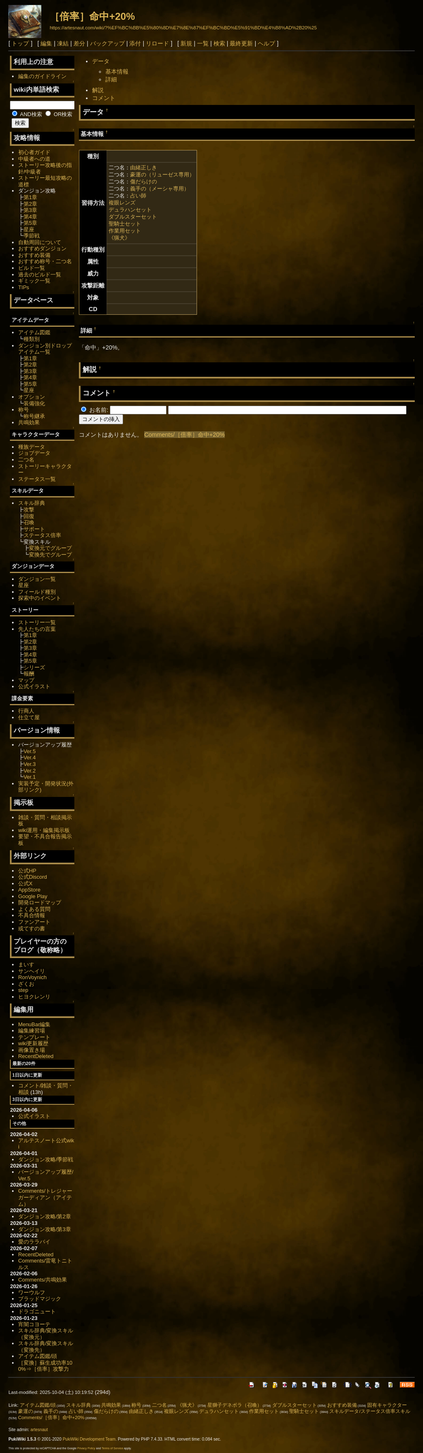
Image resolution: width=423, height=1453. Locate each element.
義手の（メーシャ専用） (159, 188)
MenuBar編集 (34, 1024)
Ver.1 (30, 777)
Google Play (33, 896)
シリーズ (34, 667)
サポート (34, 529)
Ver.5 (30, 751)
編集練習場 (31, 1030)
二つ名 (26, 460)
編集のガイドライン (42, 76)
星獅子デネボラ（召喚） (234, 1405)
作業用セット (125, 231)
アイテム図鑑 (34, 332)
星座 (29, 229)
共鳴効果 (29, 422)
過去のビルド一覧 (39, 274)
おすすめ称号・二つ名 (45, 261)
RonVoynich (32, 977)
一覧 (203, 43)
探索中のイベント (39, 598)
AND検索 (27, 114)
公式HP (27, 871)
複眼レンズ (122, 203)
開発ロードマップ (39, 902)
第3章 (30, 210)
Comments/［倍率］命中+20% (184, 434)
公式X (25, 883)
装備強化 (34, 403)
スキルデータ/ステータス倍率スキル (369, 1411)
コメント (103, 98)
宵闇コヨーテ (34, 1324)
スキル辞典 (31, 503)
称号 (23, 410)
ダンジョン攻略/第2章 (44, 1216)
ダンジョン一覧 (37, 579)
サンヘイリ (31, 971)
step (23, 990)
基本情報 (116, 71)
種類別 (32, 339)
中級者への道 (34, 159)
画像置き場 (31, 1050)
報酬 (29, 674)
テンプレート (34, 1037)
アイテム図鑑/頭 (37, 1356)
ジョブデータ (34, 453)
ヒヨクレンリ (34, 997)
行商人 (26, 711)
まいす (26, 964)
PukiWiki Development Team (89, 1439)
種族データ (31, 447)
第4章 (30, 217)
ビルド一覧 (31, 268)
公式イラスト (34, 686)
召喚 (29, 522)
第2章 (30, 204)
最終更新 (241, 43)
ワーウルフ (31, 1292)
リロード (157, 43)
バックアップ (107, 43)
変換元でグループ (50, 548)
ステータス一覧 (37, 479)
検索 (219, 43)
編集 (46, 43)
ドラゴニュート (37, 1311)
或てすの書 (31, 928)
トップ (20, 43)
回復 (29, 516)
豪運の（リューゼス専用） (162, 174)
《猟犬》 (119, 238)
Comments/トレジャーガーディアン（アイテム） (45, 1197)
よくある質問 (34, 909)
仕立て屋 (29, 717)
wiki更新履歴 (33, 1043)
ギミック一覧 (34, 281)
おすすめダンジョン (42, 248)
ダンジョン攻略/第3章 (44, 1229)
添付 (135, 43)
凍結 (63, 43)
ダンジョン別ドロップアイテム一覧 (45, 348)
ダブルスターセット (133, 217)
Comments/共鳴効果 (42, 1280)
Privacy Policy (86, 1448)
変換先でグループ (50, 555)
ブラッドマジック (39, 1299)
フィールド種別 (37, 592)
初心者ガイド (34, 152)
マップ (26, 680)
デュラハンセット (130, 210)
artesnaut (39, 1429)
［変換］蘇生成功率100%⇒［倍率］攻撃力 (45, 1366)
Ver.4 (30, 757)
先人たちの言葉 (37, 629)
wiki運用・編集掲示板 (44, 830)
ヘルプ (266, 43)
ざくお (26, 984)
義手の (50, 1411)
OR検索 (58, 114)
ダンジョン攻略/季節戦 (46, 1159)
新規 (186, 43)
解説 (98, 90)
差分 (79, 43)
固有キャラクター (387, 1405)
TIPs (23, 287)
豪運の (25, 1411)
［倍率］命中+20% (92, 16)
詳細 (111, 79)
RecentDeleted (36, 1056)
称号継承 (34, 416)
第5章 (30, 223)
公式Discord (32, 877)
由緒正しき (143, 167)
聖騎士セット (125, 224)
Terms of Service (112, 1448)
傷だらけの (143, 181)
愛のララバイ (34, 1242)
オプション (31, 397)
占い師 (138, 196)
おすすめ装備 (34, 255)
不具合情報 (31, 915)
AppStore (29, 890)
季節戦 (32, 236)
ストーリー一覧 (37, 622)
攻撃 (29, 510)
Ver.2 (30, 771)
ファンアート (34, 922)
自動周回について (39, 242)
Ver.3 (30, 764)
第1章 (30, 197)
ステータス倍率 (42, 535)
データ (100, 61)
